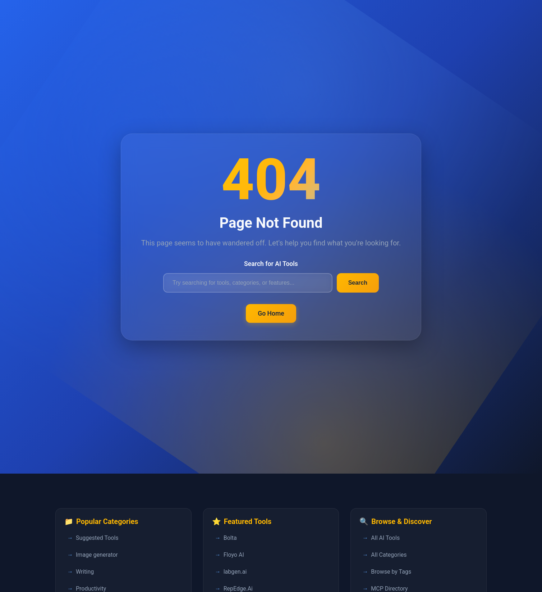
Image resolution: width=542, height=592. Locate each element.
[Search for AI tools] (247, 283)
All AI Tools (385, 537)
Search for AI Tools (271, 263)
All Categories (388, 554)
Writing (85, 571)
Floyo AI (234, 554)
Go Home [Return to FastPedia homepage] (271, 313)
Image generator (97, 554)
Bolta (230, 537)
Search (357, 283)
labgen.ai (235, 571)
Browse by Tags (391, 571)
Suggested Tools (97, 537)
